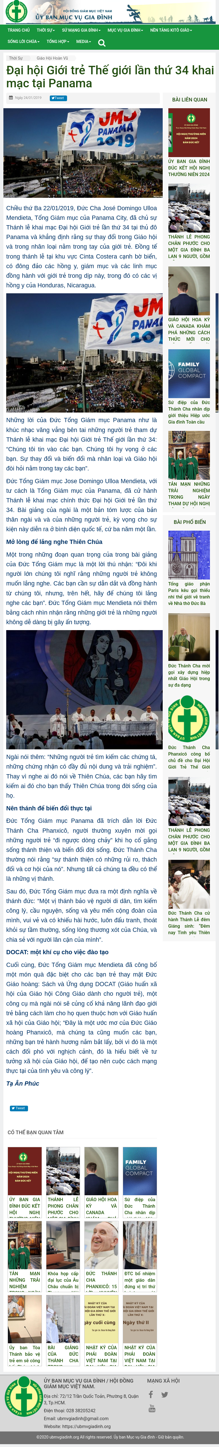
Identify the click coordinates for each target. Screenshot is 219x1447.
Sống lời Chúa (24, 41)
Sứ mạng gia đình (81, 30)
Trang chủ (19, 30)
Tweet (57, 98)
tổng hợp (58, 41)
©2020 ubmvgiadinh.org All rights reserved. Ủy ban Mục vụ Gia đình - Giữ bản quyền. (110, 1437)
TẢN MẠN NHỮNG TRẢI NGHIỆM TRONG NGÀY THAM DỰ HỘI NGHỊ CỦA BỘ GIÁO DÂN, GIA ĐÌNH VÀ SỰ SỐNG (189, 503)
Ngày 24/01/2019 (28, 98)
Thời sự (46, 30)
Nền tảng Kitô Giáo (171, 30)
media (83, 41)
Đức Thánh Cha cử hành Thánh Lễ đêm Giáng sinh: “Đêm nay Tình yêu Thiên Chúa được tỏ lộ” (189, 925)
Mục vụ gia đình (125, 30)
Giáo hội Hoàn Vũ (52, 58)
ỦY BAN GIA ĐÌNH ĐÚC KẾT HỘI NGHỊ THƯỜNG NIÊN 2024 (189, 168)
